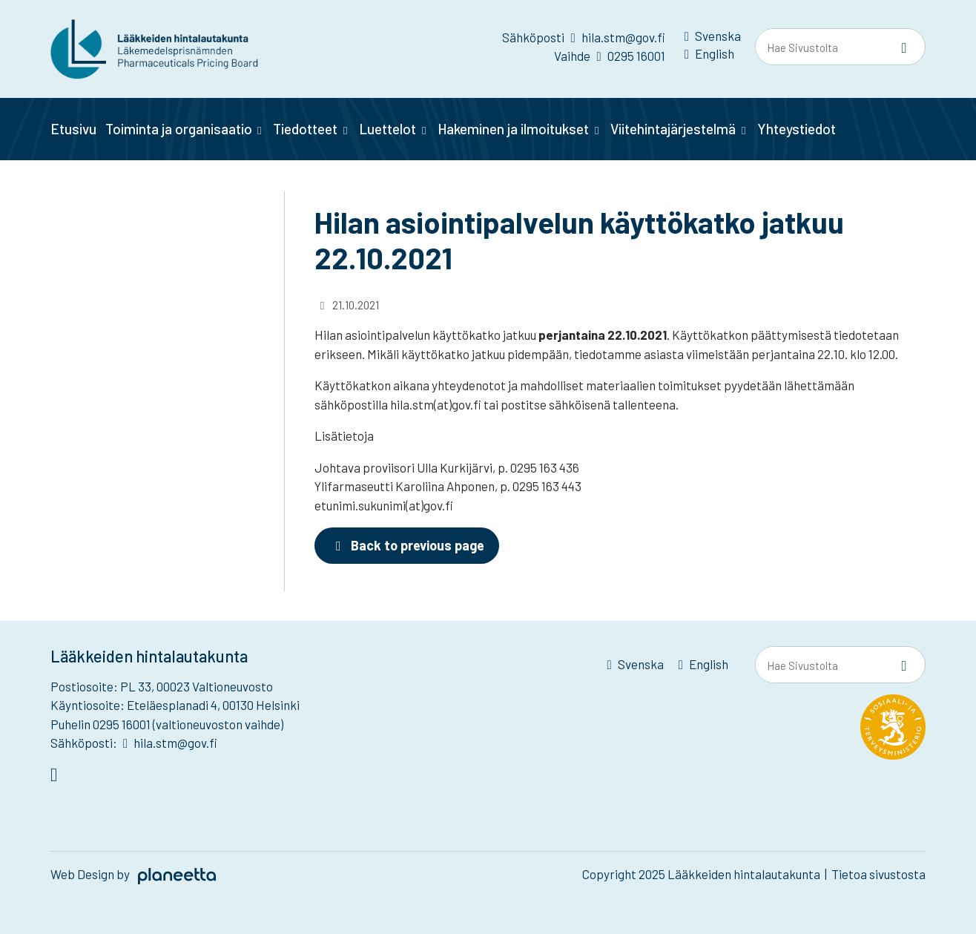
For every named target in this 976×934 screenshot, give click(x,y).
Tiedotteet (305, 128)
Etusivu (73, 128)
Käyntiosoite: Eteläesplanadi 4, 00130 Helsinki (175, 704)
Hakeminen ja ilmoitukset (513, 128)
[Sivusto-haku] (904, 47)
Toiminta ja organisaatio (178, 128)
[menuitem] (713, 38)
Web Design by (133, 873)
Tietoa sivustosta (878, 873)
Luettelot (387, 128)
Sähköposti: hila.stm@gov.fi (133, 742)
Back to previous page (406, 545)
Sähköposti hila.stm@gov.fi (583, 37)
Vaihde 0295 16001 (609, 55)
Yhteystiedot (796, 128)
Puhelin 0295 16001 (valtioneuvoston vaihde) (166, 724)
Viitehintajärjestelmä (673, 128)
